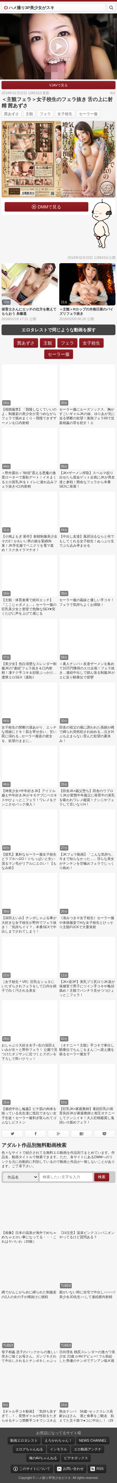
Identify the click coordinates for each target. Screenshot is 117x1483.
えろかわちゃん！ (58, 1440)
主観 (29, 114)
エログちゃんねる (29, 1449)
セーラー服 (88, 114)
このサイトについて (34, 1468)
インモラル (58, 1449)
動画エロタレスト (24, 1440)
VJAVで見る (58, 85)
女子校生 (64, 114)
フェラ (45, 114)
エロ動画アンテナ (87, 1449)
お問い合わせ (73, 1468)
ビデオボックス (76, 1458)
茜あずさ (11, 114)
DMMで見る (49, 206)
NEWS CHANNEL (93, 1440)
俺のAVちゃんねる (43, 1458)
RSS (100, 1468)
